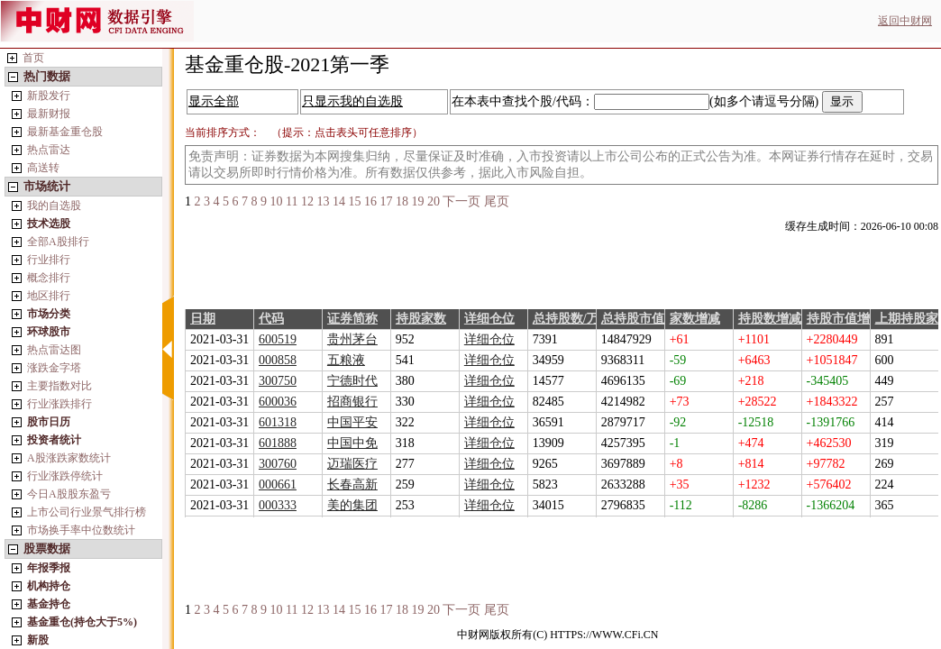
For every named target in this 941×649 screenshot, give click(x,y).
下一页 (461, 201)
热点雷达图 (54, 349)
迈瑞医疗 (352, 464)
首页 (33, 57)
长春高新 (352, 484)
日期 (202, 318)
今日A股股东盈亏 (69, 494)
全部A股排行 (58, 241)
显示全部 (213, 101)
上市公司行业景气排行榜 (86, 512)
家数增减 (695, 318)
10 (276, 201)
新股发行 (48, 95)
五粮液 (346, 360)
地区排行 (48, 295)
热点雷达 (48, 149)
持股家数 (421, 318)
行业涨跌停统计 (65, 476)
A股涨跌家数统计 (69, 458)
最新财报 (48, 113)
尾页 (496, 201)
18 (402, 201)
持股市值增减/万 (853, 318)
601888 (278, 443)
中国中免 (352, 443)
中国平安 (352, 422)
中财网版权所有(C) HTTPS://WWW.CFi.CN (557, 634)
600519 (278, 339)
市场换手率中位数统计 (81, 530)
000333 (278, 505)
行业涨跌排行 (59, 404)
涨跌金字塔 (54, 367)
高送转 (43, 167)
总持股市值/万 (641, 318)
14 (339, 201)
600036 (278, 401)
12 (307, 201)
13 (322, 201)
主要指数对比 (59, 385)
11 (291, 201)
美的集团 (352, 505)
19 (417, 201)
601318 (278, 422)
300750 (278, 381)
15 (354, 201)
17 (385, 201)
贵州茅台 (352, 339)
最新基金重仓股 (65, 131)
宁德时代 (352, 381)
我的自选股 (54, 205)
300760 (278, 464)
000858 (278, 360)
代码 (271, 318)
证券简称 (352, 318)
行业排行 (48, 259)
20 (433, 201)
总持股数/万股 (572, 318)
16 (370, 201)
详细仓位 (489, 318)
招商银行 (352, 401)
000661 (278, 484)
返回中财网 (905, 20)
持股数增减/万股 (784, 318)
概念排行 (48, 277)
